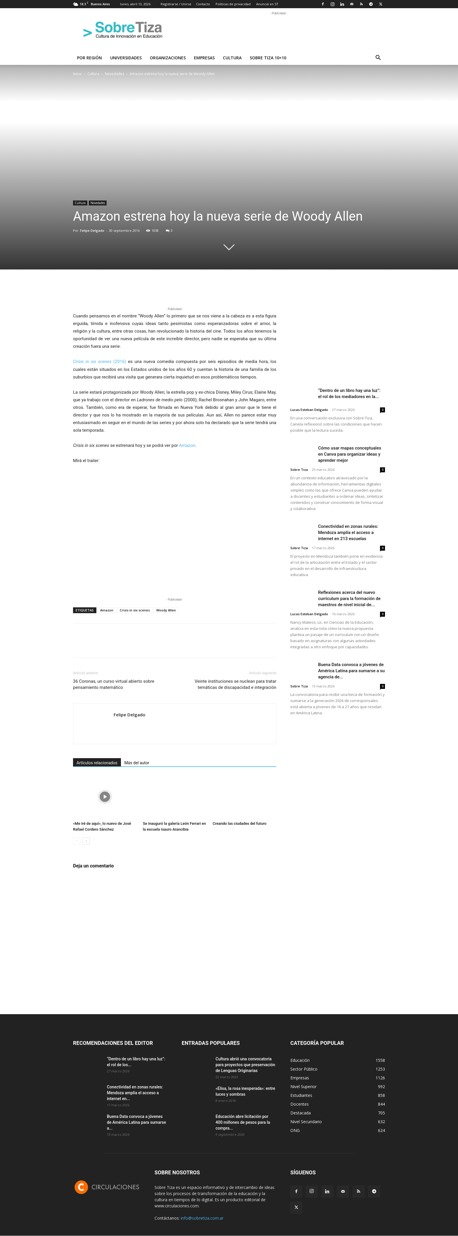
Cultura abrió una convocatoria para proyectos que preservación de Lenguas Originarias (245, 1065)
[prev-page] (76, 841)
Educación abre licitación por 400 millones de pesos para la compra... (243, 1122)
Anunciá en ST (267, 4)
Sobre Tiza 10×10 (268, 57)
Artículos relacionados (97, 762)
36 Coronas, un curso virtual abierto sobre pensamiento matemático (113, 684)
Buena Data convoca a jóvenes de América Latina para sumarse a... (136, 1122)
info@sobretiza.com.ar (202, 1218)
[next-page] (86, 841)
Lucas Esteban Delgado (309, 409)
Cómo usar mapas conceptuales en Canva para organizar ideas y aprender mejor (349, 454)
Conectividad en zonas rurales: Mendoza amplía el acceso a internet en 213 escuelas (348, 532)
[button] (378, 58)
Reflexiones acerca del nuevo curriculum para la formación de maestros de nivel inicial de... (349, 598)
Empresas (204, 57)
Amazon (187, 445)
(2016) (99, 361)
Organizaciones (168, 57)
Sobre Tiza (299, 469)
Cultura (232, 57)
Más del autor (136, 762)
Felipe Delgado (92, 230)
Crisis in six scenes (135, 610)
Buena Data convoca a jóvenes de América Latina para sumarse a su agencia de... (351, 671)
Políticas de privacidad (233, 4)
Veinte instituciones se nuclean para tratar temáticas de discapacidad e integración (235, 684)
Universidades (126, 57)
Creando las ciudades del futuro (239, 823)
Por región (89, 57)
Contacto (203, 4)
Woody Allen (166, 610)
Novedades (114, 73)
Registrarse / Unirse (176, 4)
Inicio (77, 73)
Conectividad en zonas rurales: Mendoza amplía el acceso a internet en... (135, 1093)
